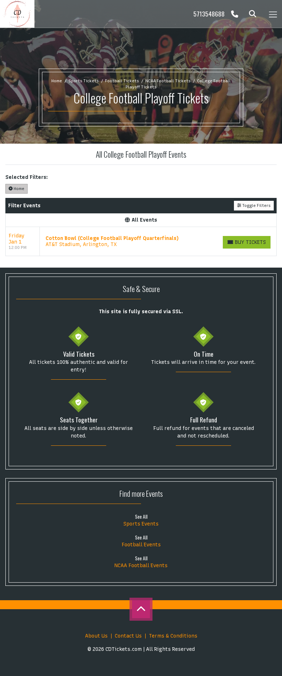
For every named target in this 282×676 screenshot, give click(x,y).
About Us (96, 636)
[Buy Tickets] (247, 242)
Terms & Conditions (173, 636)
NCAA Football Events (141, 565)
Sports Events (141, 524)
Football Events (141, 545)
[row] (141, 241)
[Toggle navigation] (272, 14)
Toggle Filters (254, 205)
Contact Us (128, 636)
